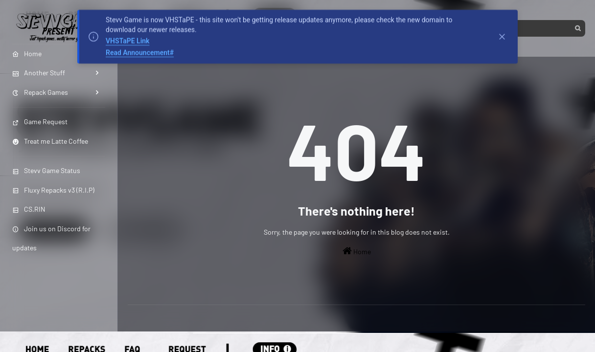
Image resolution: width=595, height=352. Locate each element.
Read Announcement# (140, 51)
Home (357, 251)
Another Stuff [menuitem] (38, 72)
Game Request (40, 121)
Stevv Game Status (46, 170)
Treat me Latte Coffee (50, 141)
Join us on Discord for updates (51, 238)
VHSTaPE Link (127, 40)
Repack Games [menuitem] (40, 92)
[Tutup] (502, 36)
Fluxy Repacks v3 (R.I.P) (53, 190)
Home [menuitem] (27, 53)
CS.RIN (28, 209)
